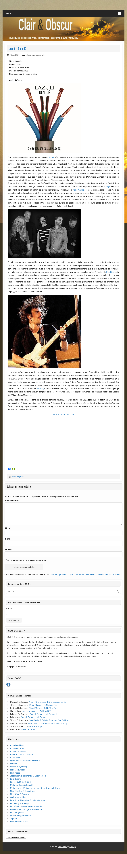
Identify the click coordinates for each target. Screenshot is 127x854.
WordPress (62, 846)
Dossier (13, 763)
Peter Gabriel (78, 190)
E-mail (8, 539)
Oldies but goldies (18, 797)
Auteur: (12, 64)
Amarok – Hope (35, 726)
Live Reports (15, 779)
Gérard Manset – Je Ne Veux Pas (42, 705)
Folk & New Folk (17, 769)
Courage (73, 846)
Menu (8, 13)
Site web (9, 550)
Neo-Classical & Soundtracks (23, 791)
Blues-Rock (15, 757)
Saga (108, 186)
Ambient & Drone (18, 751)
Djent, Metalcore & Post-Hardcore (25, 760)
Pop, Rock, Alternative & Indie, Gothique (27, 800)
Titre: (11, 61)
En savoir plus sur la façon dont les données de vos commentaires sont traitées (85, 574)
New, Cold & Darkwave (20, 794)
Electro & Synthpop (18, 766)
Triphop (13, 818)
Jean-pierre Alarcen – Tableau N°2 (36, 711)
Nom (8, 528)
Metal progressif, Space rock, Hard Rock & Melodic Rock (35, 788)
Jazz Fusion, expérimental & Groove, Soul (28, 776)
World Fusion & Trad (19, 821)
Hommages (15, 773)
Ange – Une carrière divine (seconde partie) (47, 702)
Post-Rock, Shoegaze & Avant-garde (26, 806)
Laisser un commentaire (35, 55)
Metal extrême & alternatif (21, 785)
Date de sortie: (16, 70)
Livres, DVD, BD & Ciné (20, 782)
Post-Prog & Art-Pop (19, 803)
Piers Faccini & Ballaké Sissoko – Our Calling (48, 720)
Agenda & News (17, 745)
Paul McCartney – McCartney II (43, 714)
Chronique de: (15, 74)
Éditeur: (12, 67)
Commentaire (12, 501)
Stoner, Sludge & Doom (20, 815)
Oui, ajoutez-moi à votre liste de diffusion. (26, 560)
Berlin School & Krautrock (21, 754)
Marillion (110, 272)
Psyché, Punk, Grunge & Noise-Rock (26, 809)
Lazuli (51, 157)
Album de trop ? (17, 748)
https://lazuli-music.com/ (64, 414)
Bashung (40, 388)
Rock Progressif (18, 476)
